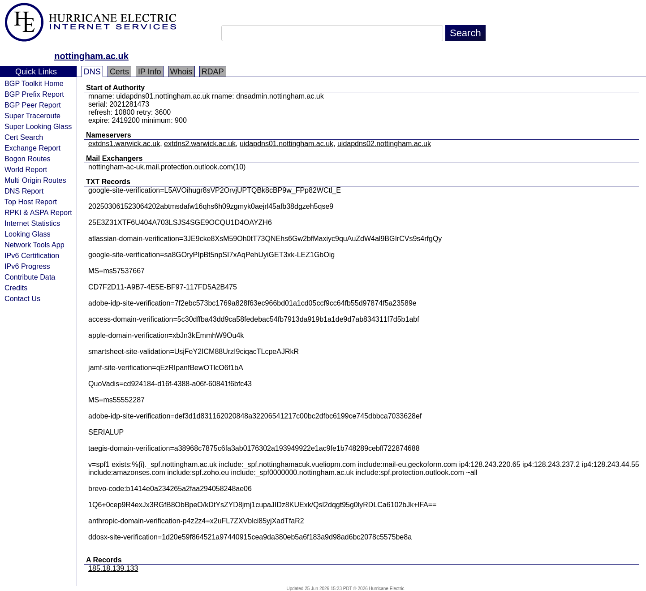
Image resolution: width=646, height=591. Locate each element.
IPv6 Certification (31, 255)
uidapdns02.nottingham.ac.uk (384, 143)
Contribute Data (29, 277)
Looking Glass (27, 234)
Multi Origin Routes (35, 180)
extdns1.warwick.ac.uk (124, 143)
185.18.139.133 (113, 568)
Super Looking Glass (38, 126)
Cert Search (23, 137)
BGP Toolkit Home (34, 83)
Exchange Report (32, 148)
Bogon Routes (27, 159)
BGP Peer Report (32, 105)
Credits (15, 288)
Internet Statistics (32, 223)
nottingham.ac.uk (91, 56)
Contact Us (22, 298)
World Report (25, 169)
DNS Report (23, 191)
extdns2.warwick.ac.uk (200, 143)
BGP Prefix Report (34, 94)
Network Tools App (34, 245)
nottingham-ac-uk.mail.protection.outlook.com (160, 167)
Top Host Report (30, 202)
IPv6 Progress (27, 266)
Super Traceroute (32, 116)
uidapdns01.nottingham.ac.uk (286, 143)
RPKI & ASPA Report (38, 212)
